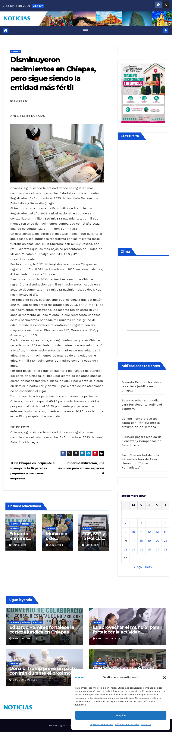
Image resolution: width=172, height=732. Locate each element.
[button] (164, 677)
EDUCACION (99, 663)
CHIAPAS (15, 51)
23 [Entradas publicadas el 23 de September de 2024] (125, 549)
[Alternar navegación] (85, 30)
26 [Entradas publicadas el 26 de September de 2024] (149, 549)
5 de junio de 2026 (25, 638)
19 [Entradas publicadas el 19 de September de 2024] (149, 540)
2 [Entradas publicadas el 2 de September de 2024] (125, 523)
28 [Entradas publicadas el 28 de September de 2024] (165, 549)
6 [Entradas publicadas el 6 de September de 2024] (157, 523)
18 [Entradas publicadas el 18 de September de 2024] (141, 540)
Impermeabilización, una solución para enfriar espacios (81, 468)
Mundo (14, 663)
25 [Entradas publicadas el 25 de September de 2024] (141, 549)
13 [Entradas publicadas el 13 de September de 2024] (157, 532)
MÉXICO (26, 524)
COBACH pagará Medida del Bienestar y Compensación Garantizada (141, 441)
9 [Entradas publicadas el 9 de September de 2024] (126, 532)
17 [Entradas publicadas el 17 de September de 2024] (133, 540)
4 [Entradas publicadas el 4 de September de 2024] (141, 523)
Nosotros (146, 724)
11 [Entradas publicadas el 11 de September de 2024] (141, 532)
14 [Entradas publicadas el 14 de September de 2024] (165, 532)
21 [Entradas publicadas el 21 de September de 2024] (165, 540)
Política (14, 529)
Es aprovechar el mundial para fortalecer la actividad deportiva (141, 404)
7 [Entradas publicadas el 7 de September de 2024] (165, 523)
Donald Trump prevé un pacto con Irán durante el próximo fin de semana (140, 423)
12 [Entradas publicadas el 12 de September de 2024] (149, 532)
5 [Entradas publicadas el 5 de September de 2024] (149, 523)
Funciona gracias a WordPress (67, 725)
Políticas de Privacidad (127, 724)
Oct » (149, 567)
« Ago (138, 567)
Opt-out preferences (101, 724)
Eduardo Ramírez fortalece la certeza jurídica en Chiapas (141, 386)
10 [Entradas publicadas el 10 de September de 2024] (133, 532)
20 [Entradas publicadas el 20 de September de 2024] (157, 540)
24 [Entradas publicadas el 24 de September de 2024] (133, 549)
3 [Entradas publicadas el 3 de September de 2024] (133, 523)
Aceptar (120, 715)
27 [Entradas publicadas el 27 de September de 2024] (157, 549)
